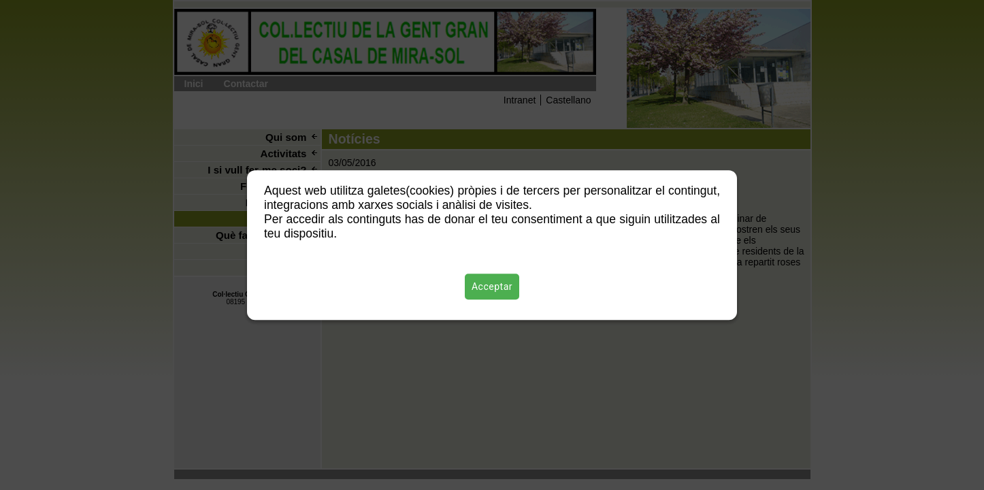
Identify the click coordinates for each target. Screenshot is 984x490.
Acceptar (492, 286)
